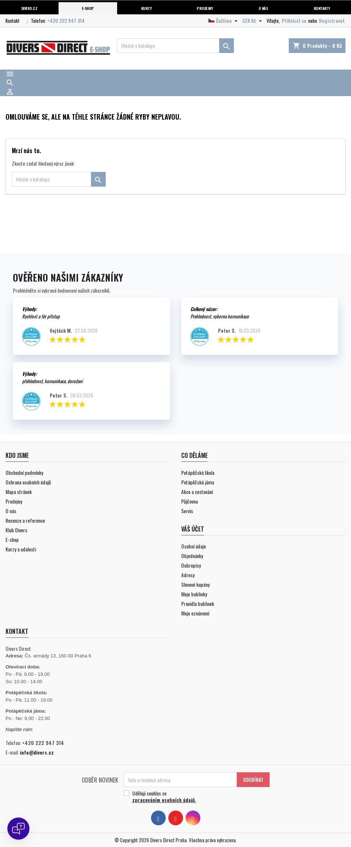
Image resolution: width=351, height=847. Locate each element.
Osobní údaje (193, 546)
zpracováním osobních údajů (163, 800)
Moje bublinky (194, 594)
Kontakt (13, 20)
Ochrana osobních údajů (28, 482)
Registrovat (332, 20)
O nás (263, 8)
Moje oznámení (195, 613)
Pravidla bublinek (197, 603)
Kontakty (322, 8)
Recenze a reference (25, 520)
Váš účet (192, 529)
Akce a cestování (197, 491)
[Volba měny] (253, 20)
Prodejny (205, 8)
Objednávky (192, 556)
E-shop (88, 8)
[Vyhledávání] (175, 45)
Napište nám (19, 729)
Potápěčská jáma (197, 482)
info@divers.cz (37, 752)
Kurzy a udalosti (21, 549)
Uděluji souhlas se (194, 796)
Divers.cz (29, 8)
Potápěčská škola (197, 472)
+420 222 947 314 (66, 20)
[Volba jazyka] (223, 20)
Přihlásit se (294, 20)
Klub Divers (16, 530)
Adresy (187, 575)
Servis (187, 511)
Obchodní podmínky (24, 472)
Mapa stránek (19, 491)
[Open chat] (18, 829)
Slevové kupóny (195, 584)
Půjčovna (189, 501)
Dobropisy (191, 565)
